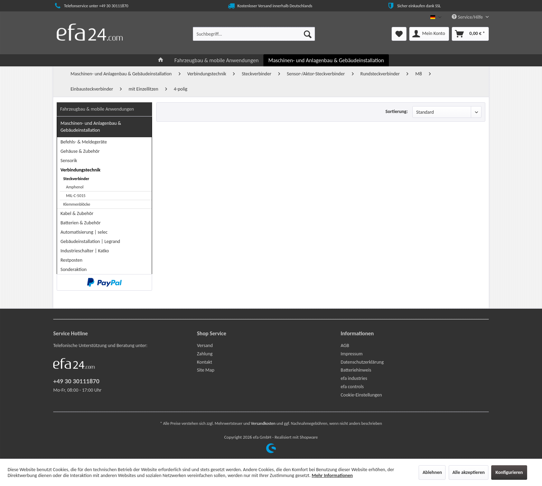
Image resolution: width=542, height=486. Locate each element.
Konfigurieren (509, 472)
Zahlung (205, 354)
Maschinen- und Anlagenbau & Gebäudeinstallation (90, 126)
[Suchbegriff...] (254, 34)
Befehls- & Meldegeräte (83, 142)
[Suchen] (307, 34)
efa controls (352, 387)
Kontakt (204, 362)
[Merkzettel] (399, 34)
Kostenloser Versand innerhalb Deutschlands (269, 5)
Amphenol (75, 187)
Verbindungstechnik (80, 170)
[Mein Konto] (429, 34)
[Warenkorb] (470, 34)
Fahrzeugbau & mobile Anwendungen (97, 109)
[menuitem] (254, 34)
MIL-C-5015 (75, 195)
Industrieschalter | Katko (84, 251)
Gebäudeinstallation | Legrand (90, 241)
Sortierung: (396, 111)
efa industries (354, 378)
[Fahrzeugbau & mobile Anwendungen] (216, 60)
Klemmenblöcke (76, 204)
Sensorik (68, 160)
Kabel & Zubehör (76, 213)
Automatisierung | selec (84, 232)
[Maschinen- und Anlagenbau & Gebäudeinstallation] (326, 60)
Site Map (205, 370)
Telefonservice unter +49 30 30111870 (90, 5)
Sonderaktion (73, 269)
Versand (205, 345)
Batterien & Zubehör (80, 223)
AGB (345, 345)
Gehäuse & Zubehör (80, 151)
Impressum (352, 354)
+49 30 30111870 (76, 381)
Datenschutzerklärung (362, 362)
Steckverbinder (76, 178)
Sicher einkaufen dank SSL (413, 5)
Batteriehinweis (356, 370)
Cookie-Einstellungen (361, 395)
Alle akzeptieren (468, 472)
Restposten (71, 260)
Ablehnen (432, 472)
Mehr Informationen (332, 475)
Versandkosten (263, 423)
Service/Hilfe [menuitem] (468, 17)
